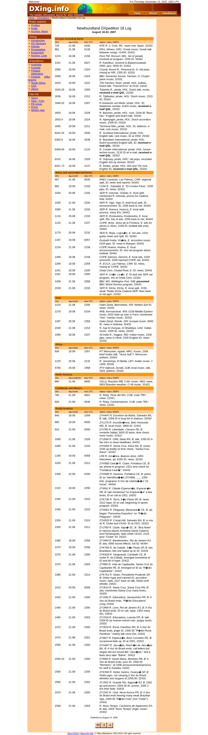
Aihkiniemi (37, 73)
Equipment (37, 52)
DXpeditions (43, 17)
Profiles (35, 25)
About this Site (86, 733)
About (34, 97)
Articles (35, 46)
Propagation (38, 49)
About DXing (73, 733)
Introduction (38, 40)
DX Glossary (38, 43)
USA (34, 85)
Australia (36, 64)
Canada (35, 67)
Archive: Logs (39, 55)
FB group (36, 104)
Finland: (35, 70)
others (34, 89)
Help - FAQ (37, 101)
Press (34, 107)
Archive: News (39, 31)
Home (32, 17)
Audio (34, 28)
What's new (38, 110)
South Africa (38, 82)
